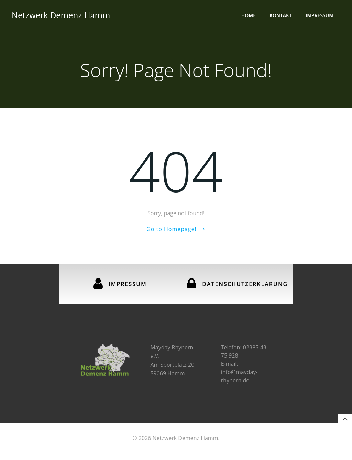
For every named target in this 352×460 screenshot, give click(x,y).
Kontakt (281, 15)
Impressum (320, 15)
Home (249, 15)
